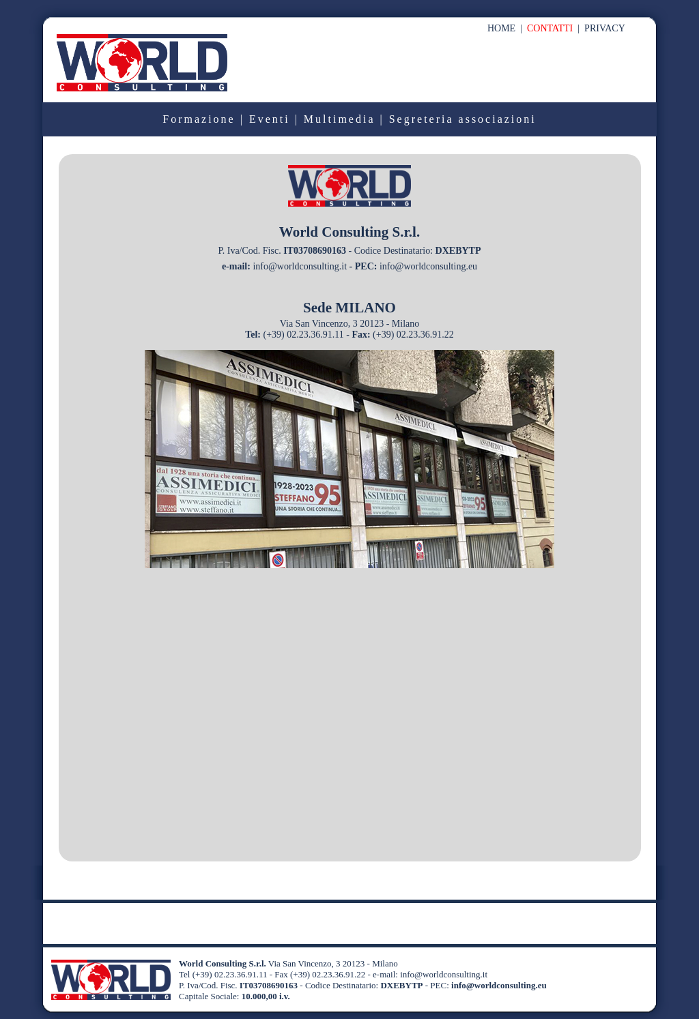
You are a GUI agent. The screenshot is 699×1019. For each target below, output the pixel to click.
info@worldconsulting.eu (427, 266)
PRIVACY (604, 28)
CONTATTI (550, 28)
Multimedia (339, 119)
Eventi (269, 119)
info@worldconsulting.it (300, 266)
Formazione (198, 119)
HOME (501, 28)
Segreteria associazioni (463, 119)
